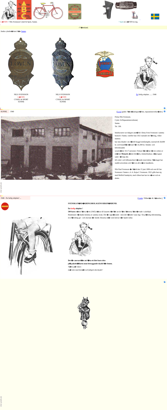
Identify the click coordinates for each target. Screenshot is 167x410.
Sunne (23, 31)
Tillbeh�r (4, 194)
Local (119, 112)
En (137, 94)
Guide (140, 198)
